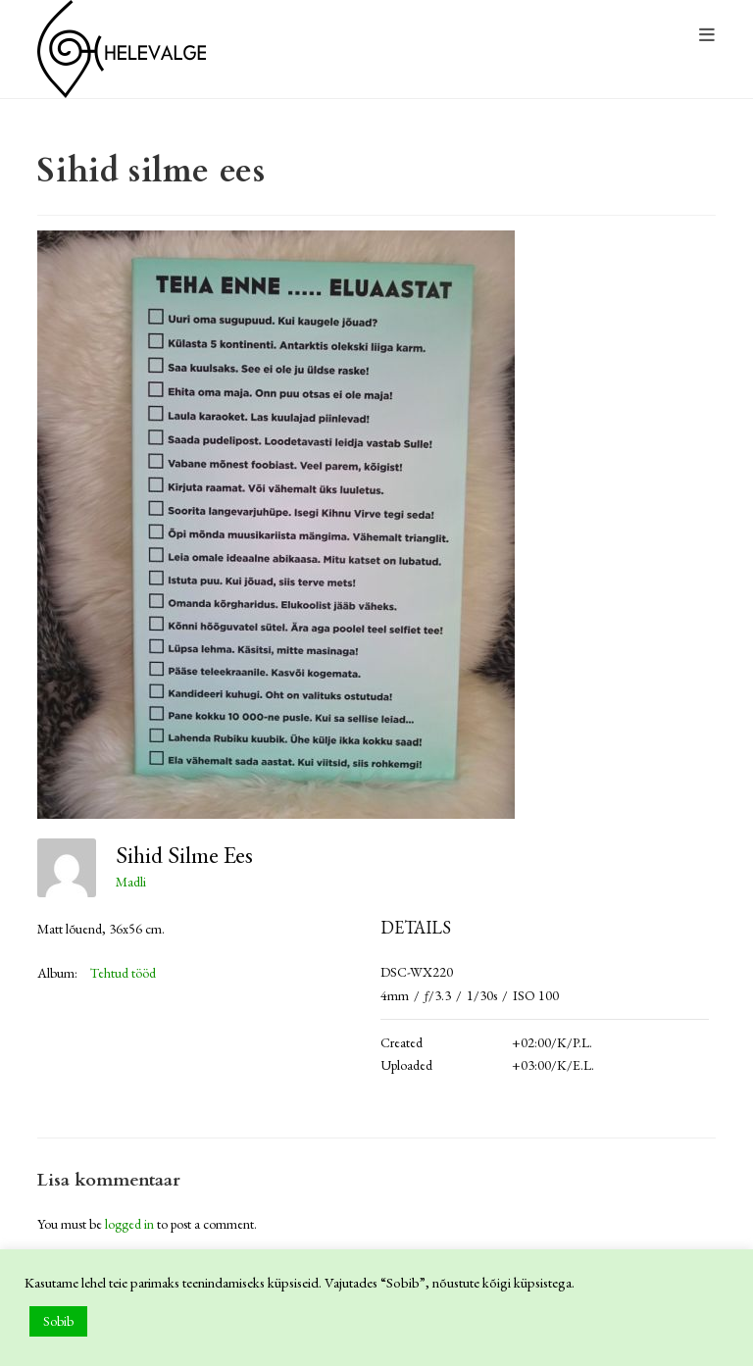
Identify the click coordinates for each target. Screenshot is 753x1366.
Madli (131, 881)
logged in (129, 1224)
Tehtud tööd (123, 973)
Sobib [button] (58, 1321)
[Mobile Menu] (707, 36)
